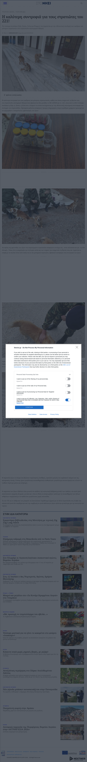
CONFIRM (29, 407)
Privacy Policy (54, 414)
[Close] (77, 348)
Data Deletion (32, 414)
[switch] (67, 379)
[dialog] (43, 381)
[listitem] (43, 375)
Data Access (43, 414)
